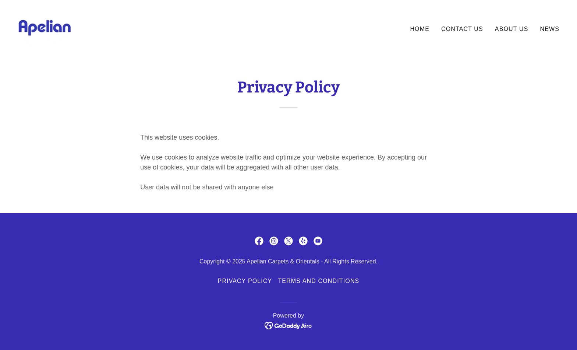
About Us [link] (511, 29)
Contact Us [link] (462, 29)
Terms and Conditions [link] (318, 281)
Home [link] (419, 29)
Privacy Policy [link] (245, 281)
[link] (44, 27)
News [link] (549, 29)
